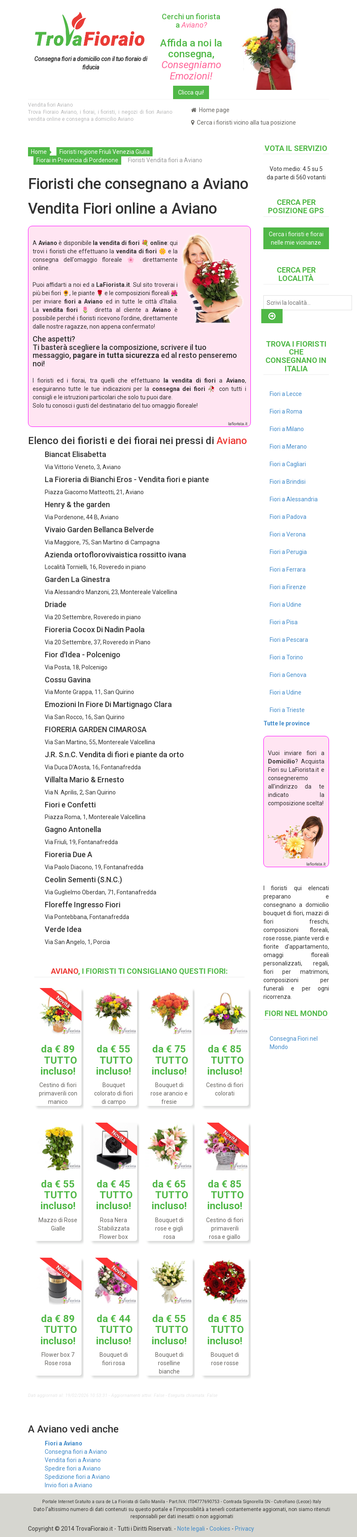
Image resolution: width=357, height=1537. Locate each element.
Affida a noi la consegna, (191, 59)
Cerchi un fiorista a (191, 20)
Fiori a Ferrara (288, 569)
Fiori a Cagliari (288, 464)
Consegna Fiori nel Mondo (294, 1042)
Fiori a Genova (288, 674)
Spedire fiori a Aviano (73, 1468)
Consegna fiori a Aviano (76, 1451)
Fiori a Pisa (284, 622)
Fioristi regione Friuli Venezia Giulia (104, 151)
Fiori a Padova (288, 516)
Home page (210, 110)
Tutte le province (286, 723)
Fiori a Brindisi (288, 481)
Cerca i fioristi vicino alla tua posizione (243, 122)
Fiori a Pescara (289, 639)
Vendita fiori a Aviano (73, 1460)
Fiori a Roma (286, 411)
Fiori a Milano (287, 429)
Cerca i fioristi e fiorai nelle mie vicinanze (296, 238)
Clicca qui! (191, 92)
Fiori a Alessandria (294, 499)
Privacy (244, 1528)
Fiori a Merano (288, 446)
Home (39, 151)
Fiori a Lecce (286, 394)
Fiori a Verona (288, 534)
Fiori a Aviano (63, 1443)
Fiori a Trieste (287, 710)
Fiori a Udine (285, 604)
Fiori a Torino (286, 657)
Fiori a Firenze (288, 587)
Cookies (219, 1528)
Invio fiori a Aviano (68, 1485)
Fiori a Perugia (288, 552)
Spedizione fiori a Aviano (77, 1476)
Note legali (191, 1528)
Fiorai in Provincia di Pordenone (77, 160)
